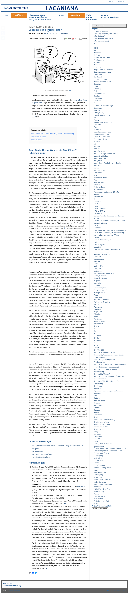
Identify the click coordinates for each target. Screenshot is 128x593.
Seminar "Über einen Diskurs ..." (106, 352)
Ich (95, 144)
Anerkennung (99, 60)
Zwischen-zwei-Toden (102, 501)
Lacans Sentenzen (100, 223)
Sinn (95, 396)
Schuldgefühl (99, 350)
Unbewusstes (99, 460)
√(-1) (96, 504)
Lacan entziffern (14, 591)
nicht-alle (97, 283)
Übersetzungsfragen (101, 453)
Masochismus (99, 259)
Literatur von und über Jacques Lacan (108, 249)
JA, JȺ (96, 168)
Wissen (96, 494)
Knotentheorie (99, 189)
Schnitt (96, 343)
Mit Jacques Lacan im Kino (104, 273)
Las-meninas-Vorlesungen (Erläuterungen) (110, 230)
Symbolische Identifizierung (104, 420)
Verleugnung (98, 475)
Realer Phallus (99, 321)
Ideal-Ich (97, 149)
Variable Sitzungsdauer (102, 468)
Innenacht (97, 165)
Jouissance (98, 173)
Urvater (96, 463)
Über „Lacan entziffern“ (103, 444)
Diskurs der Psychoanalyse (104, 106)
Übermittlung (99, 446)
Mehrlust (97, 261)
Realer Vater (98, 324)
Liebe (96, 242)
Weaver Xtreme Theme (117, 591)
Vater (96, 470)
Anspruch (97, 62)
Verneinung (98, 477)
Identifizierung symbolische (104, 154)
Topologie (97, 439)
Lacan (96, 206)
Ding (95, 103)
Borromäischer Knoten (102, 82)
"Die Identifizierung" (102, 41)
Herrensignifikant (100, 139)
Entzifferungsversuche (102, 115)
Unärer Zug (98, 458)
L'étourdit (97, 201)
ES (95, 118)
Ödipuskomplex (100, 288)
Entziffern (18, 15)
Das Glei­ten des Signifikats (42, 454)
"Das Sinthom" (99, 36)
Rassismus (98, 319)
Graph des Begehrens (102, 137)
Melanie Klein (99, 266)
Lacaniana (75, 15)
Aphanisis (97, 65)
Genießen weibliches (101, 134)
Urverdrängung (99, 465)
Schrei (96, 345)
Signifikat (97, 393)
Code (96, 91)
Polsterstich (98, 309)
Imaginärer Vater (100, 158)
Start (7, 15)
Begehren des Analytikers (103, 70)
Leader (96, 237)
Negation (97, 281)
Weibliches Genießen (102, 489)
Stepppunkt (98, 405)
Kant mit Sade (99, 182)
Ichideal (97, 146)
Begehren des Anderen (102, 72)
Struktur (97, 410)
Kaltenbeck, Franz (100, 177)
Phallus (96, 304)
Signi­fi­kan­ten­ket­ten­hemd (41, 457)
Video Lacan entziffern (91, 17)
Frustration (98, 127)
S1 (95, 331)
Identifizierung (99, 151)
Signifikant (98, 388)
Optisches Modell (100, 290)
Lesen (61, 15)
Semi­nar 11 (81, 487)
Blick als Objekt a (100, 79)
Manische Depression (102, 254)
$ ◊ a (95, 46)
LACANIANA (99, 211)
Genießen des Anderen (102, 132)
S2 (95, 333)
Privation (97, 314)
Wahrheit (97, 487)
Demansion (98, 98)
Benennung (98, 74)
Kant (95, 180)
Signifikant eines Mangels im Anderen (108, 391)
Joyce (96, 175)
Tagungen (97, 434)
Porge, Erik (98, 312)
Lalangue (97, 228)
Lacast (96, 225)
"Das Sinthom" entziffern (103, 38)
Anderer (97, 55)
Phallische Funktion (101, 300)
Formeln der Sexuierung (103, 122)
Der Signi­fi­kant (37, 451)
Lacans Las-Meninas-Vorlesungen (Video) (109, 221)
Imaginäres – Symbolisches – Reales (107, 163)
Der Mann (97, 101)
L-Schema (97, 204)
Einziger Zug (99, 113)
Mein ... (97, 264)
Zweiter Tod (98, 499)
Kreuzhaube (98, 197)
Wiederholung (99, 491)
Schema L (97, 340)
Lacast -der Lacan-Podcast (109, 16)
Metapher (97, 269)
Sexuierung (98, 386)
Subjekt (96, 412)
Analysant (97, 53)
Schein (96, 338)
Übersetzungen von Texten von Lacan (108, 451)
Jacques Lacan (99, 170)
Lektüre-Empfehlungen (102, 240)
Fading (96, 120)
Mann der (97, 257)
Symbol (97, 417)
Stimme (97, 408)
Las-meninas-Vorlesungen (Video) (106, 235)
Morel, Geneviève (100, 276)
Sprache (97, 403)
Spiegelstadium (99, 400)
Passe (96, 295)
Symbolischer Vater (101, 427)
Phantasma (98, 307)
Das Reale (97, 96)
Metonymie (98, 271)
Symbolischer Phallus (102, 424)
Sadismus (97, 336)
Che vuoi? (97, 86)
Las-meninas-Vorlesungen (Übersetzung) (109, 233)
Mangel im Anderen (101, 252)
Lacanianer (98, 213)
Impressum (7, 583)
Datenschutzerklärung (12, 585)
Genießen (97, 129)
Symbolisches (99, 429)
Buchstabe (97, 84)
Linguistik (97, 247)
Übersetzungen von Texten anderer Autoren (110, 448)
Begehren (97, 67)
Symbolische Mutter (101, 422)
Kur (95, 199)
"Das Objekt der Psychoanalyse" (106, 34)
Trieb (96, 441)
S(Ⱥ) (95, 329)
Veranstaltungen (100, 472)
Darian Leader (99, 94)
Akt (95, 50)
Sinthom (97, 398)
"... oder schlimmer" (101, 31)
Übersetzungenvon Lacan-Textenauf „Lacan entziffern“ (40, 17)
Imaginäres (98, 161)
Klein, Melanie (99, 187)
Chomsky (97, 89)
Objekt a (97, 285)
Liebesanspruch (99, 245)
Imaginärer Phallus (101, 156)
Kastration (97, 185)
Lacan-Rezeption (100, 209)
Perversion (98, 297)
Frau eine (97, 125)
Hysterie (97, 142)
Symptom (97, 432)
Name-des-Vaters (100, 278)
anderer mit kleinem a (102, 58)
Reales (96, 326)
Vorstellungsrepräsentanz (103, 484)
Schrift (96, 348)
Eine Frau (97, 110)
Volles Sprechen (100, 482)
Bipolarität (98, 77)
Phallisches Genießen (102, 302)
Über (111, 2)
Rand (96, 316)
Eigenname (98, 108)
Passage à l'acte (99, 293)
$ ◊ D (96, 48)
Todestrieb (98, 436)
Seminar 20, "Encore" (102, 374)
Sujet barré (98, 415)
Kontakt (121, 2)
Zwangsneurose (99, 496)
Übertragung (98, 455)
